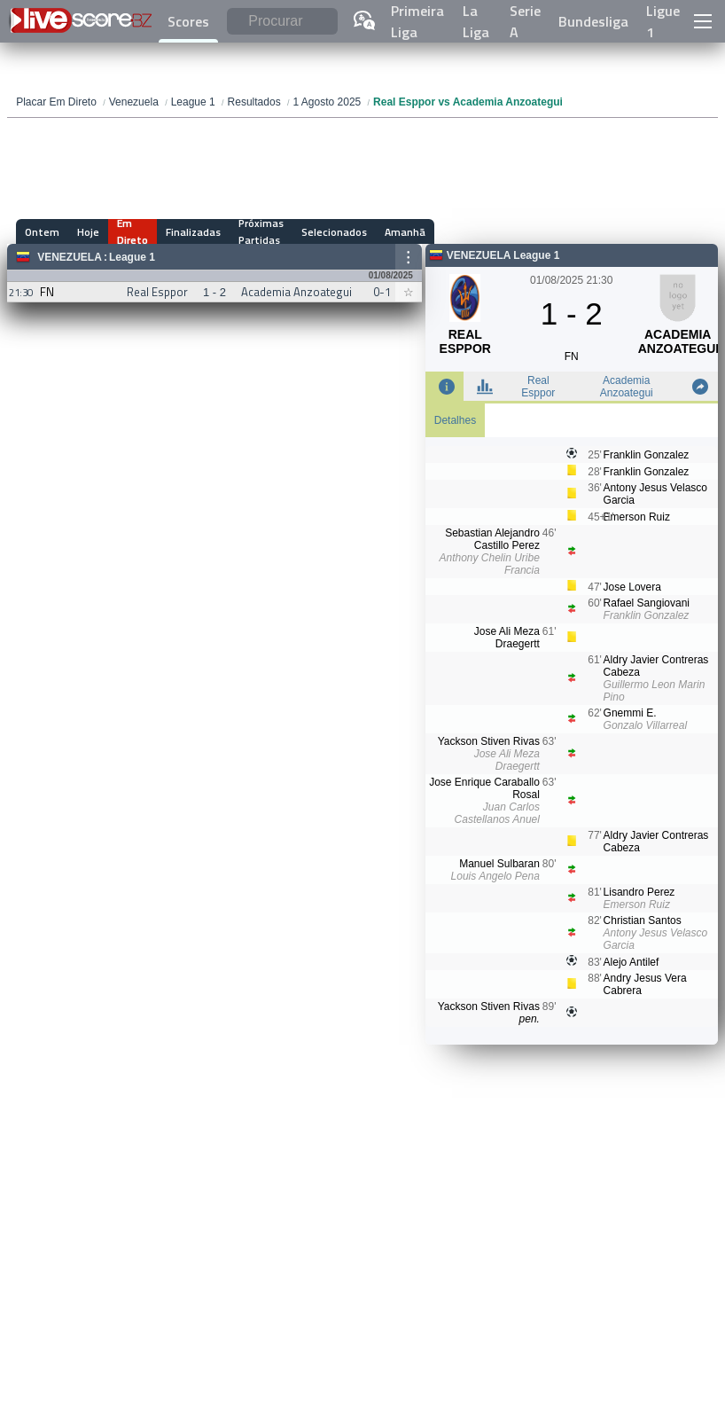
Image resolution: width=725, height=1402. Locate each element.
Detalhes (455, 420)
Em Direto (132, 231)
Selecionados (334, 231)
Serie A (525, 21)
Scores (188, 21)
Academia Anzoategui (626, 386)
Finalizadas (193, 231)
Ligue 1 (663, 21)
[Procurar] (282, 21)
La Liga (476, 21)
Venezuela (69, 257)
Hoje (88, 231)
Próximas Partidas (261, 231)
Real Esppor (538, 386)
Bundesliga (593, 21)
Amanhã (405, 231)
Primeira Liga (417, 21)
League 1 (132, 257)
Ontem (42, 231)
